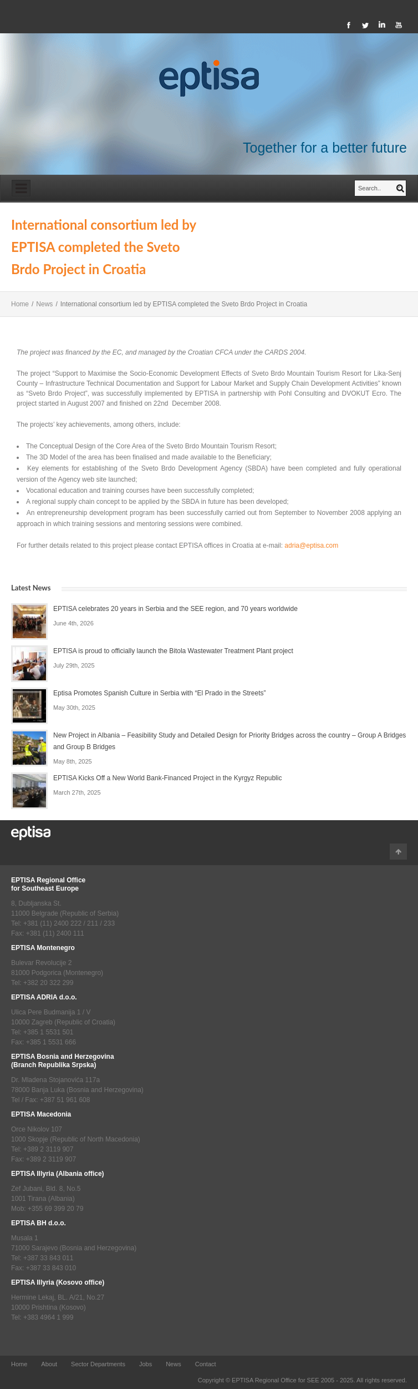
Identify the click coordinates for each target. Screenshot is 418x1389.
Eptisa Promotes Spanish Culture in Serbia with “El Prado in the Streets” (159, 693)
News (44, 304)
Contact (205, 1364)
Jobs (145, 1364)
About (49, 1364)
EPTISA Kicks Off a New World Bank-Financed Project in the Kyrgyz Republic (167, 778)
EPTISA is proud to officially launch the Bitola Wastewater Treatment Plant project (173, 651)
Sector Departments (98, 1364)
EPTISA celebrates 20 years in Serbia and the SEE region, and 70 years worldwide (175, 609)
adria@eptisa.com (311, 545)
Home (20, 304)
